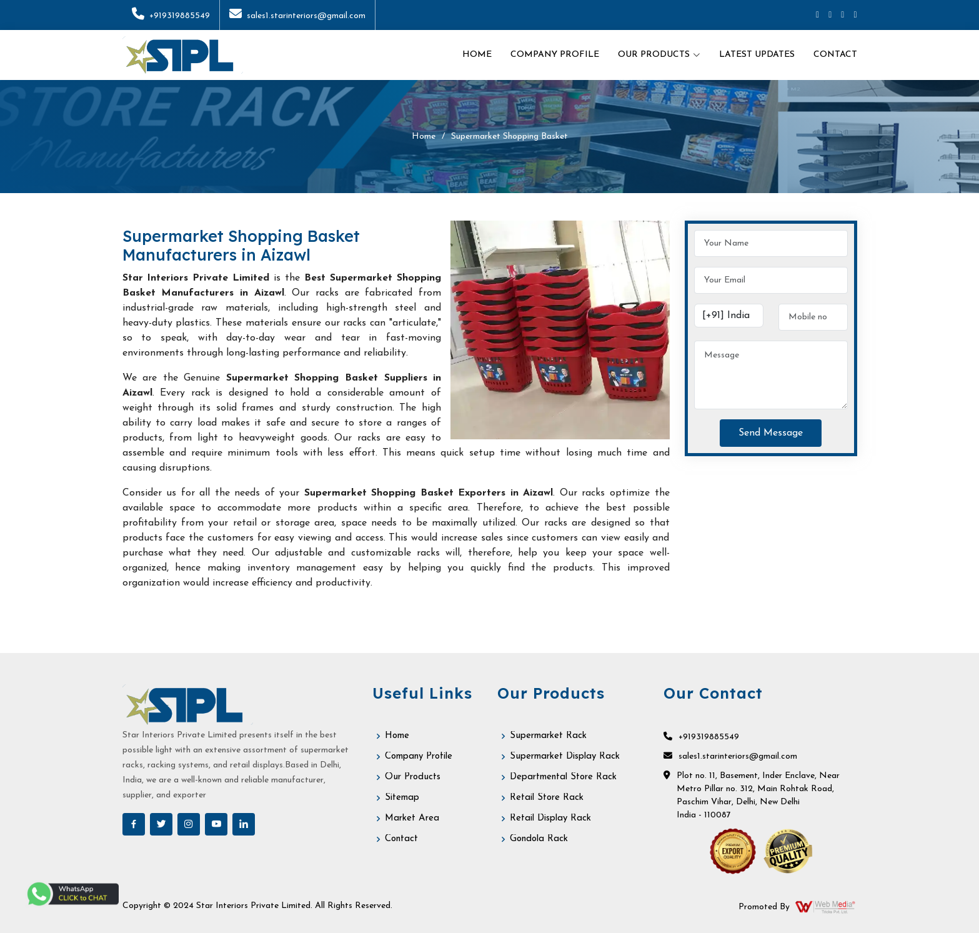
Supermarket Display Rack (565, 756)
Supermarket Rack (548, 736)
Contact (835, 54)
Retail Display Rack (550, 818)
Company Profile (554, 54)
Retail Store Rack (547, 797)
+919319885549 (171, 16)
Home (477, 54)
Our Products (412, 777)
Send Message (770, 433)
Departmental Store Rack (563, 777)
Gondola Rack (539, 839)
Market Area (412, 818)
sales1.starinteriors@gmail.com (297, 16)
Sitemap (402, 797)
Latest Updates (757, 54)
